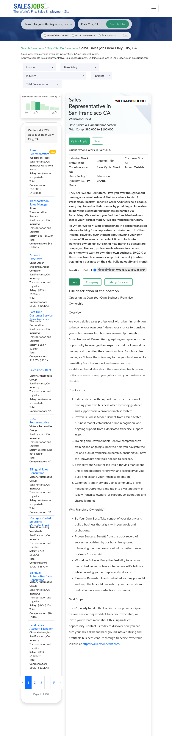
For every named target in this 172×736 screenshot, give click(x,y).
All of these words (85, 35)
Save (97, 141)
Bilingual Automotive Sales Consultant (40, 576)
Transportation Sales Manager (39, 202)
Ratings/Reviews (118, 282)
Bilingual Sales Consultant (38, 471)
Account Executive (35, 257)
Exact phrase (109, 35)
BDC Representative (39, 420)
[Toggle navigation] (154, 8)
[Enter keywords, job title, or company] (48, 24)
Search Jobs (117, 24)
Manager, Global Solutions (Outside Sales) (40, 522)
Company (92, 282)
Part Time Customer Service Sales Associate (41, 315)
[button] (94, 270)
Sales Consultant (40, 370)
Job (74, 282)
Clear (125, 35)
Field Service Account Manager (41, 627)
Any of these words (58, 35)
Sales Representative (39, 152)
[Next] (60, 682)
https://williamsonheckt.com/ (101, 643)
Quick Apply (79, 141)
